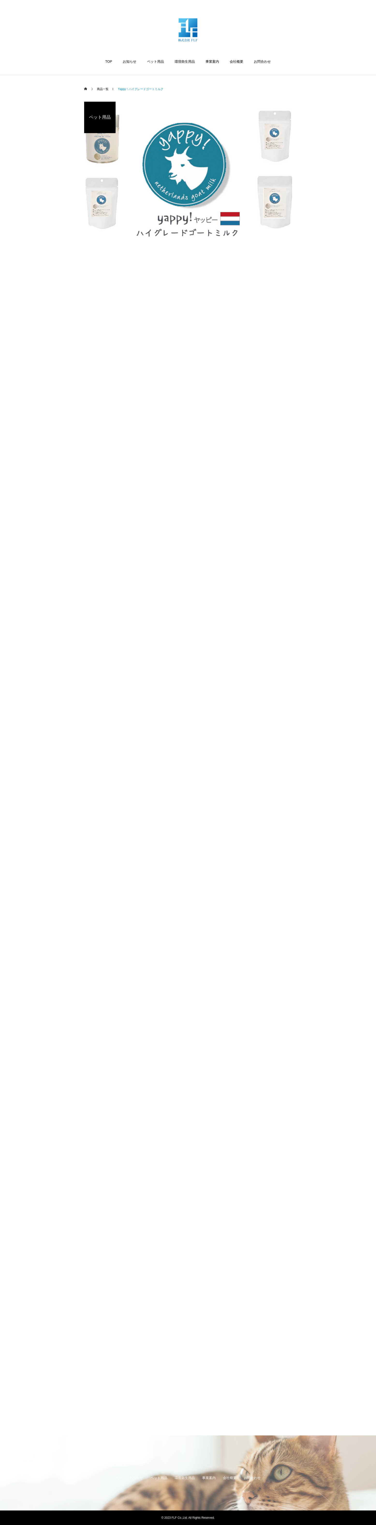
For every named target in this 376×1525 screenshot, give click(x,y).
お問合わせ (262, 61)
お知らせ (129, 61)
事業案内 (212, 61)
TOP (108, 61)
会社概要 (236, 61)
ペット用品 (155, 61)
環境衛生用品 (185, 61)
